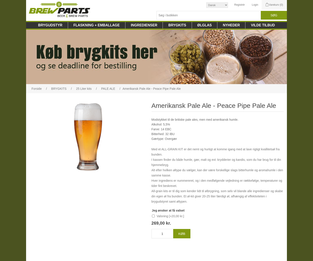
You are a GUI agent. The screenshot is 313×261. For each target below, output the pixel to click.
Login (255, 4)
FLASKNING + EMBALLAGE (96, 25)
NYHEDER (231, 25)
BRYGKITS (177, 25)
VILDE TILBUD (263, 25)
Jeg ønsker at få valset (168, 210)
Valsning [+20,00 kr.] (170, 216)
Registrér (239, 4)
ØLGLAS (204, 25)
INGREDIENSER (144, 25)
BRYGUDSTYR (50, 25)
